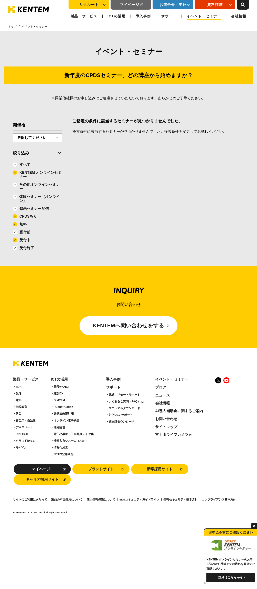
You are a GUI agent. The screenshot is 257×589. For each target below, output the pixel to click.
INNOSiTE (22, 434)
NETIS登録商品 (63, 454)
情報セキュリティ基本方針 (180, 499)
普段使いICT (62, 386)
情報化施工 (61, 447)
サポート (168, 16)
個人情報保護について (101, 499)
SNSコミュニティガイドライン (139, 499)
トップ (12, 26)
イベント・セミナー (204, 16)
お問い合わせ (166, 419)
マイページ (129, 5)
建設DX (58, 393)
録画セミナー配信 (34, 209)
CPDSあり (28, 216)
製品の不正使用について (67, 499)
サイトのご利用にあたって (30, 499)
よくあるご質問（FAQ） (124, 401)
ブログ (160, 387)
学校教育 (21, 407)
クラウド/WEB (25, 440)
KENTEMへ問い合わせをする (128, 325)
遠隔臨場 (59, 427)
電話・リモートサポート (124, 394)
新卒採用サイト (160, 469)
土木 (18, 386)
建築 (18, 400)
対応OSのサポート (121, 414)
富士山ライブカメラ (171, 435)
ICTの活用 (116, 16)
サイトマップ (166, 427)
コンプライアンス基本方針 (219, 499)
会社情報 (238, 16)
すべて (24, 165)
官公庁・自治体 (26, 420)
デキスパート (24, 427)
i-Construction (63, 407)
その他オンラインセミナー (39, 187)
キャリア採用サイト (42, 479)
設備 (18, 393)
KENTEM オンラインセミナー (40, 174)
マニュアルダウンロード (124, 408)
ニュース (162, 395)
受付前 (24, 232)
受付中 (24, 240)
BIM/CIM (59, 400)
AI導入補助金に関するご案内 (179, 411)
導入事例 (143, 16)
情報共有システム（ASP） (71, 440)
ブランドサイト (101, 469)
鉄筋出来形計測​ (64, 413)
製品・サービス (84, 16)
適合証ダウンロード (121, 421)
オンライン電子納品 (66, 420)
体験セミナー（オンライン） (39, 199)
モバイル (21, 447)
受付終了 (26, 248)
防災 (18, 413)
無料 (23, 224)
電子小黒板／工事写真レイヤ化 (74, 434)
